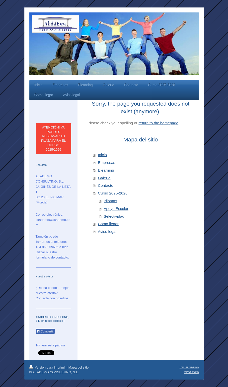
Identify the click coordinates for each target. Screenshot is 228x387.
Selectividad (114, 216)
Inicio (102, 155)
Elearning (106, 170)
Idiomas (110, 201)
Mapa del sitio (79, 367)
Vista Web (191, 372)
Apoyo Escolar (116, 208)
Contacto (105, 185)
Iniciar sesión (189, 367)
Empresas (106, 162)
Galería (104, 178)
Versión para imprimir (48, 367)
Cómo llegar (108, 224)
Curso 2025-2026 (113, 193)
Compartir (45, 331)
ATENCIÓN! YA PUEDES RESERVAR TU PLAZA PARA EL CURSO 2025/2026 (53, 138)
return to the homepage (158, 123)
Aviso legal (107, 231)
